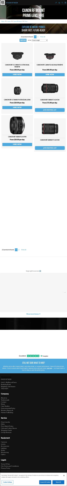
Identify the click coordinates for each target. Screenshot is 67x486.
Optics (3, 454)
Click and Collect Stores (9, 428)
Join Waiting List (49, 113)
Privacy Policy (5, 468)
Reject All (58, 482)
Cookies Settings (7, 482)
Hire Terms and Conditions (10, 466)
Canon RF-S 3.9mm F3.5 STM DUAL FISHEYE (17, 66)
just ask (49, 368)
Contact (3, 402)
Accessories (5, 446)
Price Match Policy (7, 426)
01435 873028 (12, 3)
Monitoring (5, 452)
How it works (5, 422)
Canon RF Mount (17, 21)
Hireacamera (6, 377)
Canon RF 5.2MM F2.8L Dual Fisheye (50, 65)
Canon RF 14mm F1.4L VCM (49, 103)
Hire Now (17, 74)
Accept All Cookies (45, 482)
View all (42, 37)
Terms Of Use (5, 464)
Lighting (3, 448)
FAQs (3, 424)
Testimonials (5, 400)
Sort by (29, 40)
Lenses (9, 21)
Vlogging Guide (6, 430)
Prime (25, 21)
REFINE (23, 40)
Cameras (4, 442)
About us (4, 398)
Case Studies (5, 406)
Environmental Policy (8, 408)
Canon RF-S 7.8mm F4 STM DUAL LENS (17, 101)
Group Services (6, 432)
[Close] (64, 476)
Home (3, 21)
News (3, 404)
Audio (3, 450)
